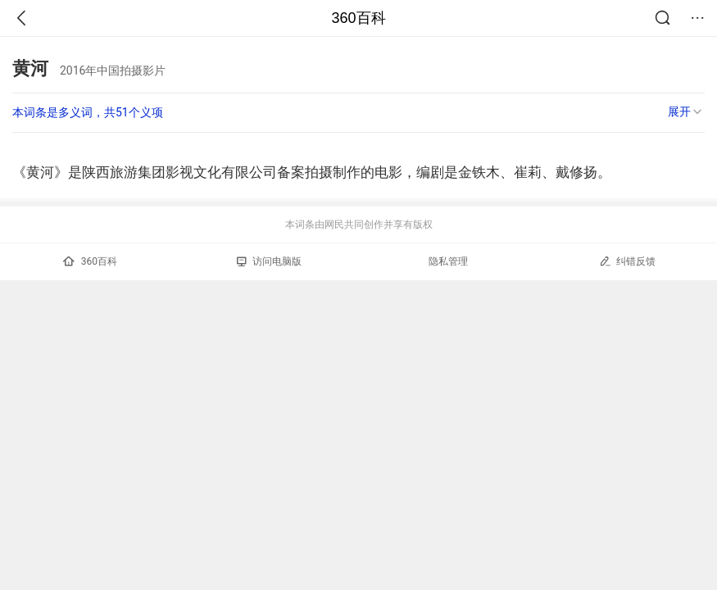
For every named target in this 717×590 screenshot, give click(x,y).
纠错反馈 (627, 261)
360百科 (358, 18)
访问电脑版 (269, 261)
